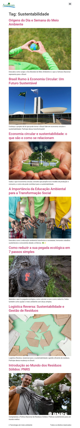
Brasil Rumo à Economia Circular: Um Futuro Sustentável (36, 81)
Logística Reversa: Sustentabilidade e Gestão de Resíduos (36, 309)
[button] (70, 4)
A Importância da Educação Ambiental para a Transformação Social (37, 191)
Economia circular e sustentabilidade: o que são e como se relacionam (38, 136)
